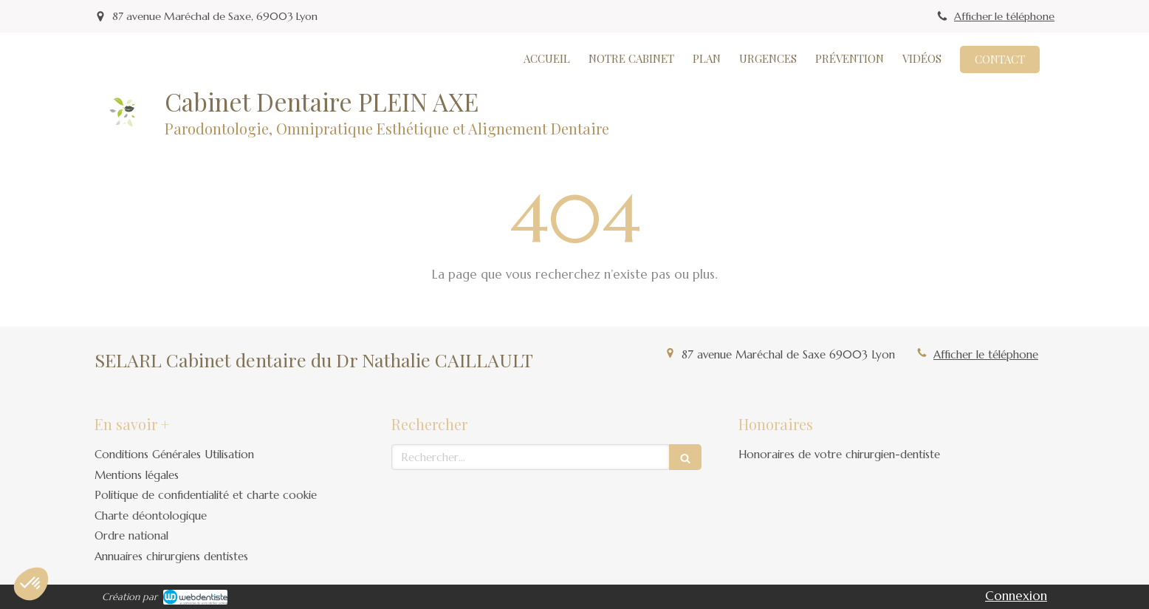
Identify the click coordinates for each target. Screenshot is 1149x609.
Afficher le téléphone (1004, 16)
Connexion (1016, 596)
